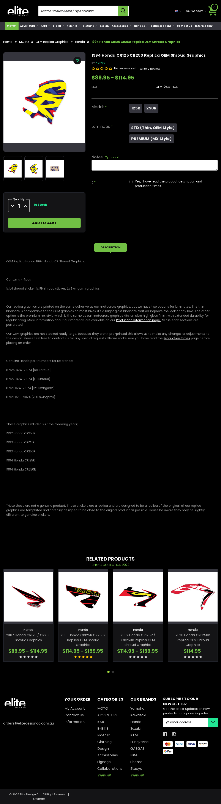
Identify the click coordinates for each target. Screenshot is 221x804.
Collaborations (162, 26)
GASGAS (137, 748)
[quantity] (19, 206)
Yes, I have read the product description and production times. (168, 183)
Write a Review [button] (150, 68)
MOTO (12, 26)
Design (104, 26)
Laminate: (102, 126)
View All (103, 775)
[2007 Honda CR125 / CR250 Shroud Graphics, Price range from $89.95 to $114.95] (28, 596)
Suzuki (135, 728)
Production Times (177, 338)
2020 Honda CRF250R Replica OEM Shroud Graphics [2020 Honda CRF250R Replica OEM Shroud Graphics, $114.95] (193, 640)
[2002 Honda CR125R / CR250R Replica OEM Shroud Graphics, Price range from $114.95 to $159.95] (138, 596)
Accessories (121, 26)
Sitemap (39, 799)
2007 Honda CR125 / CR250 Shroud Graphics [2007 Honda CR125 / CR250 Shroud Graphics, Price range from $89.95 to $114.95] (28, 637)
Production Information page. (138, 320)
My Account (75, 708)
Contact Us (184, 26)
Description (110, 247)
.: (94, 182)
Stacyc (136, 768)
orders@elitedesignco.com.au (28, 723)
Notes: (105, 157)
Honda (135, 721)
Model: (99, 106)
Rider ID (73, 26)
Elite (133, 755)
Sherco (136, 761)
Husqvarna (139, 741)
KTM (134, 735)
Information (204, 26)
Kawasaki (138, 715)
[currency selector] (178, 11)
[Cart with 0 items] (213, 11)
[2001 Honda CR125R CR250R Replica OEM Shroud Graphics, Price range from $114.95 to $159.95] (83, 596)
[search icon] (123, 11)
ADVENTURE (29, 26)
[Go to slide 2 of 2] (113, 672)
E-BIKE (58, 26)
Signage (140, 26)
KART (45, 26)
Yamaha (137, 708)
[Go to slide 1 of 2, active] (108, 672)
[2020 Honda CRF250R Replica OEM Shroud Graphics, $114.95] (193, 596)
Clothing (89, 26)
